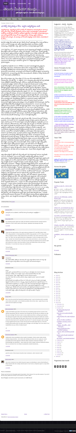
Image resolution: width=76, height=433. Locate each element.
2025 (57, 277)
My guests (56, 250)
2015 (57, 293)
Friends (9, 19)
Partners (14, 19)
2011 (57, 300)
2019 (57, 286)
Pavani (7, 296)
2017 (57, 289)
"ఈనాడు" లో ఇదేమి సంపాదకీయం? (64, 319)
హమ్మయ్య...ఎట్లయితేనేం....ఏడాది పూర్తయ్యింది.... (64, 225)
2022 (57, 280)
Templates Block (40, 430)
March (58, 351)
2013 (57, 297)
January (59, 354)
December (59, 304)
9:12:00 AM (8, 225)
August (58, 342)
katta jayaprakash (9, 309)
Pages (20, 19)
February (59, 352)
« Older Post (46, 414)
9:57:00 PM (8, 330)
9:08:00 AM (8, 214)
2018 (57, 288)
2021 (57, 282)
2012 (57, 299)
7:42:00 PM (8, 346)
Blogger (61, 431)
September (59, 340)
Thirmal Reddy (8, 229)
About (3, 19)
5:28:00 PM (8, 305)
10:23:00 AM (8, 292)
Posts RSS (12, 3)
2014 (57, 295)
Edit (29, 3)
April (58, 349)
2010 (57, 302)
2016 (57, 291)
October (59, 308)
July (58, 343)
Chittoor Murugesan (9, 255)
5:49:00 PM (8, 355)
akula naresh (8, 359)
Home (6, 3)
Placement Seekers (9, 334)
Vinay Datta (8, 219)
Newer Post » (4, 414)
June (58, 345)
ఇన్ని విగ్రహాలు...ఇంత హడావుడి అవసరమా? (63, 215)
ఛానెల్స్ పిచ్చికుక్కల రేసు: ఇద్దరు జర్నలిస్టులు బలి (20, 26)
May (58, 347)
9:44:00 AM (8, 251)
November (59, 306)
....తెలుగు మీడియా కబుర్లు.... (20, 9)
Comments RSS (22, 3)
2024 (57, 279)
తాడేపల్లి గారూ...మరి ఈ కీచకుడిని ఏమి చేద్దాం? (64, 207)
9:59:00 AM (8, 263)
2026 (57, 275)
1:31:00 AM (8, 367)
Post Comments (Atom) (13, 417)
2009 (57, 356)
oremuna (7, 209)
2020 (57, 284)
